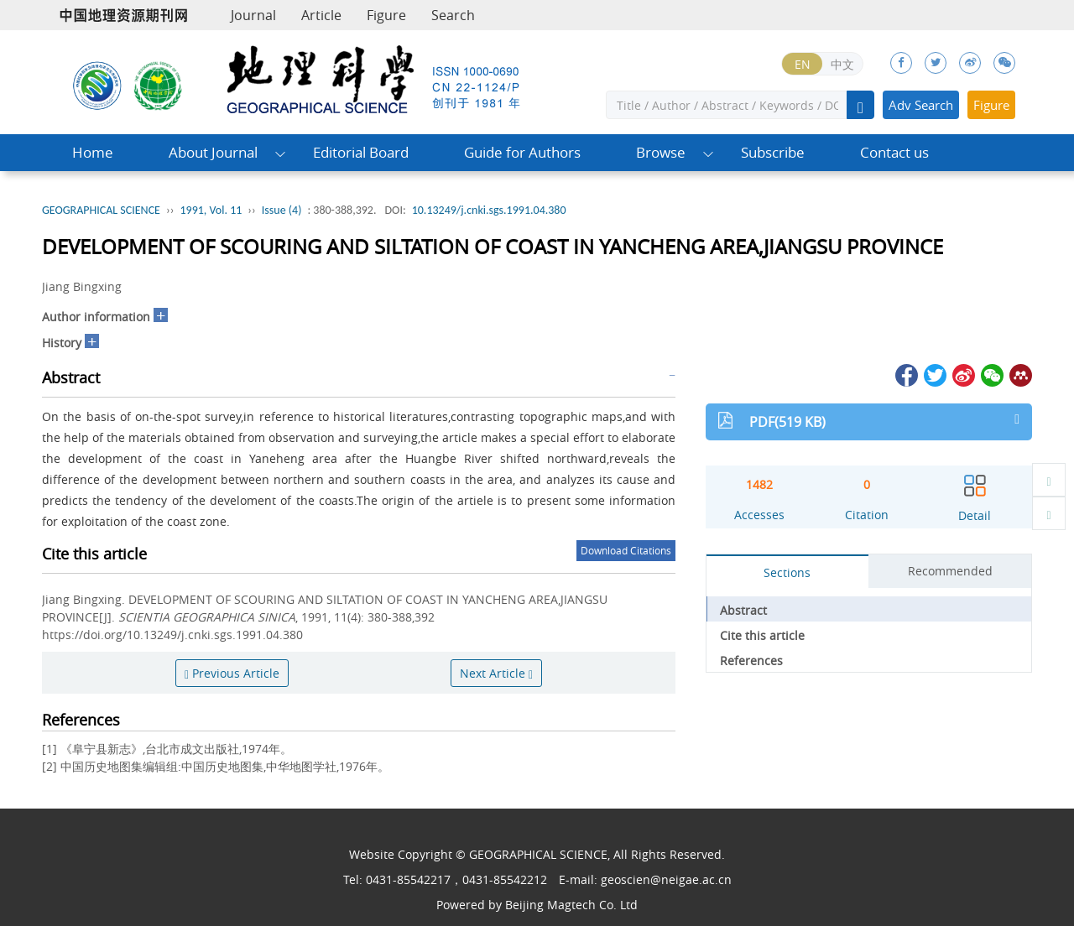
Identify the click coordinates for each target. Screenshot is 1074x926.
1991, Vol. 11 (211, 210)
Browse (661, 152)
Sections (787, 572)
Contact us (894, 152)
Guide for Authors (522, 152)
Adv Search (921, 104)
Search (453, 15)
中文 (842, 64)
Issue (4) (282, 210)
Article (321, 15)
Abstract (743, 610)
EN (803, 64)
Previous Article (232, 673)
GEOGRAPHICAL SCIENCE (101, 210)
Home (92, 152)
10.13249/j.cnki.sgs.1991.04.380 (489, 210)
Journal (253, 15)
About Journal (213, 152)
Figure (386, 15)
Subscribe (773, 152)
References (751, 660)
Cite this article (762, 635)
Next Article (496, 673)
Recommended (950, 571)
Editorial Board (361, 152)
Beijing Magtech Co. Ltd (571, 905)
